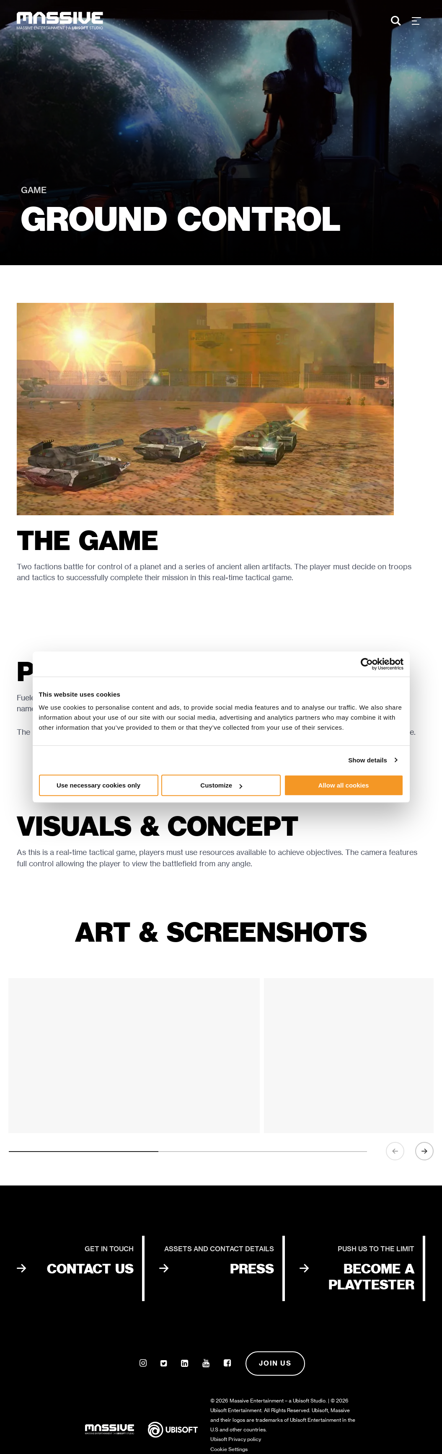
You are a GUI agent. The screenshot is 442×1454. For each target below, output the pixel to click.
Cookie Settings (229, 1449)
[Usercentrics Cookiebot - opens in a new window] (366, 664)
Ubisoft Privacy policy (235, 1439)
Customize (221, 785)
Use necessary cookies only (98, 785)
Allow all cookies (343, 785)
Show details (367, 760)
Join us (275, 1363)
